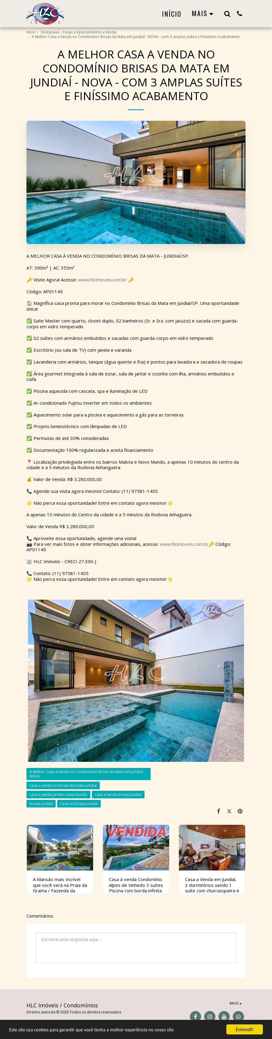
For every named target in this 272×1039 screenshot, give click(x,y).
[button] (227, 13)
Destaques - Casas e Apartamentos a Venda (79, 32)
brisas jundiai (41, 803)
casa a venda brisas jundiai (118, 794)
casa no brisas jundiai (79, 803)
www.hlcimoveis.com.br (102, 280)
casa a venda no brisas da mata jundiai (63, 785)
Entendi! (244, 1029)
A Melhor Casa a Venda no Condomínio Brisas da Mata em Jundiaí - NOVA (87, 774)
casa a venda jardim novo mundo (58, 794)
